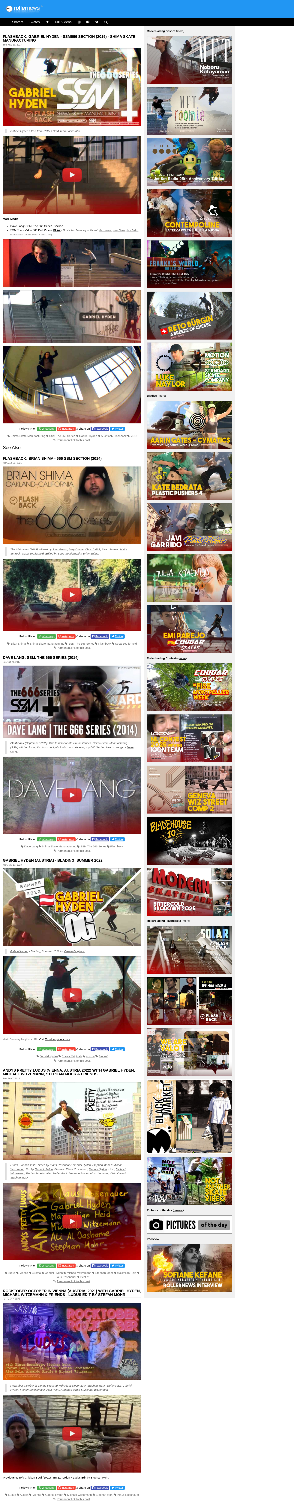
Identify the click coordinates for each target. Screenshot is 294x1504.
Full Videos (63, 22)
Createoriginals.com (57, 1039)
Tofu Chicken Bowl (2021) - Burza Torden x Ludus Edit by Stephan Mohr (63, 1477)
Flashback (120, 435)
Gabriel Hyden (19, 131)
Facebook (101, 428)
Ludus (14, 1165)
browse (178, 1210)
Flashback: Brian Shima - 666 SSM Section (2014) (52, 458)
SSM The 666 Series (62, 435)
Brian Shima (16, 234)
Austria (105, 435)
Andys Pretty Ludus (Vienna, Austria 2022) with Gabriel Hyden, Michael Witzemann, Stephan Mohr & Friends (69, 1072)
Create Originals (74, 951)
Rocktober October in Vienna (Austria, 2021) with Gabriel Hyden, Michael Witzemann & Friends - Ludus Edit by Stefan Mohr (72, 1293)
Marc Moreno (105, 230)
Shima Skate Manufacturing (28, 435)
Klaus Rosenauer (65, 1277)
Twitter (119, 428)
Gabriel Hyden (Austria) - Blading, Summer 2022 (53, 860)
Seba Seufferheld (33, 553)
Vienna (24, 1165)
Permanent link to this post (73, 440)
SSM (56, 131)
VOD (133, 435)
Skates (34, 22)
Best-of (103, 1056)
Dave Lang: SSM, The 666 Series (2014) (41, 657)
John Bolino (132, 230)
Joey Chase (119, 230)
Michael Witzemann (79, 1272)
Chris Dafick (92, 549)
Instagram (68, 428)
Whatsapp (48, 428)
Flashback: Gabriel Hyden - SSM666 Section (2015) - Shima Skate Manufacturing (69, 38)
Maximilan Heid (126, 1272)
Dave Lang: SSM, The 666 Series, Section (36, 226)
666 (77, 131)
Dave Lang (46, 234)
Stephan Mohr (101, 1165)
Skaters (17, 22)
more (180, 31)
